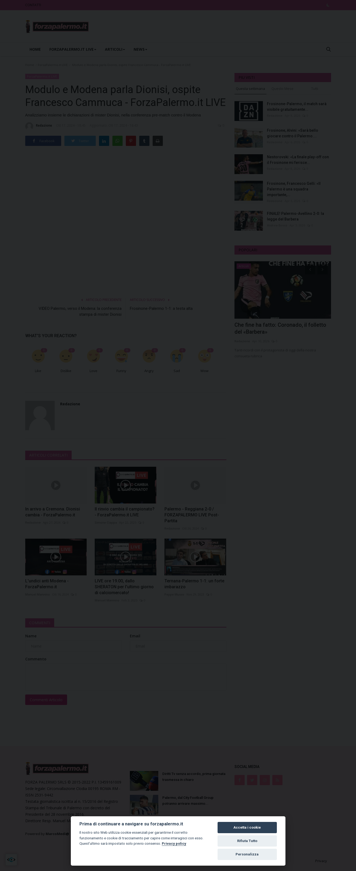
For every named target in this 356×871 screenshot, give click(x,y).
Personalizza (247, 854)
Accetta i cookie (247, 827)
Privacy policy (174, 843)
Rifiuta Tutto (247, 841)
